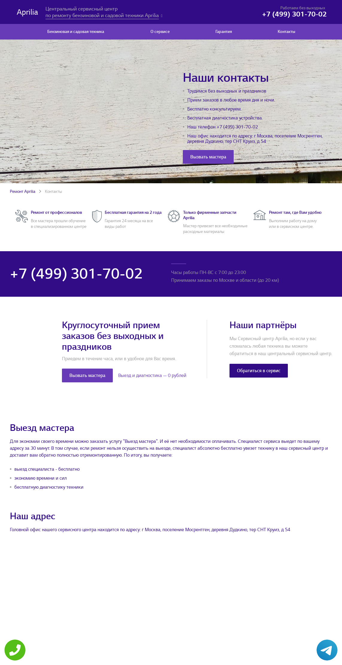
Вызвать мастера (208, 157)
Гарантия (223, 31)
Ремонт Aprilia (22, 191)
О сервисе (160, 31)
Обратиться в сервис (258, 370)
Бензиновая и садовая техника (75, 31)
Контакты (286, 31)
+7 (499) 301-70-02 (237, 127)
